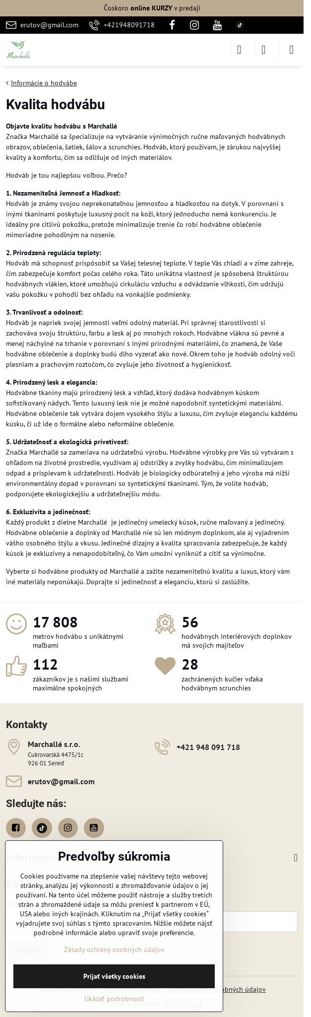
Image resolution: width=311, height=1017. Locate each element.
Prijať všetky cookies (114, 976)
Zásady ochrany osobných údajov (114, 949)
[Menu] (292, 50)
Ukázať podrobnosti (114, 998)
